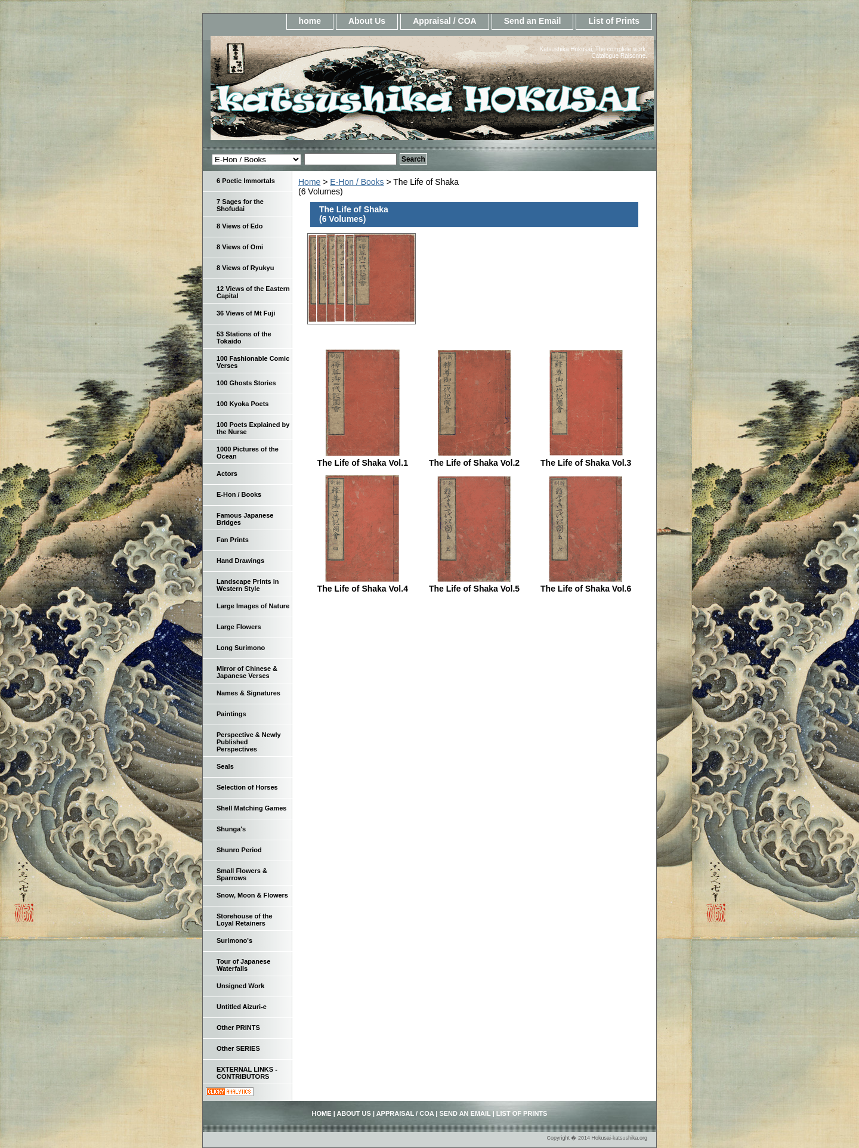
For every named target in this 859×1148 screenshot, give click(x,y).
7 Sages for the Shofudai (240, 205)
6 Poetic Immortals (246, 180)
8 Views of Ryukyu (245, 267)
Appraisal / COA (445, 21)
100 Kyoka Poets (242, 403)
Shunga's (231, 829)
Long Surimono (241, 647)
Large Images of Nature (253, 605)
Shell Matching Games (251, 808)
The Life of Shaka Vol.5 (474, 588)
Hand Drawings (240, 560)
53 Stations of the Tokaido (244, 337)
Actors (227, 473)
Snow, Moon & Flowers (252, 895)
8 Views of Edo (239, 226)
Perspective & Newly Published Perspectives (249, 742)
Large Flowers (239, 626)
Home (309, 182)
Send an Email (532, 21)
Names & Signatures (248, 693)
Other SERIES (238, 1048)
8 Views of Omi (240, 246)
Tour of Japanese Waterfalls (243, 965)
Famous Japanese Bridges (245, 519)
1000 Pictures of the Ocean (248, 452)
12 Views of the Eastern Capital (253, 292)
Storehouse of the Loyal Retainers (245, 919)
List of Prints (613, 21)
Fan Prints (233, 539)
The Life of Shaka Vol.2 (474, 463)
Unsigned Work (240, 985)
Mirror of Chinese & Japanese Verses (247, 672)
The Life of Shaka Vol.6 (585, 588)
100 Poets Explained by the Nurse (253, 428)
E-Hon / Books (357, 182)
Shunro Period (239, 849)
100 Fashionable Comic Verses (253, 362)
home (310, 21)
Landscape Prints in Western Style (248, 585)
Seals (225, 766)
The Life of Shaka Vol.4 (362, 588)
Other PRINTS (238, 1027)
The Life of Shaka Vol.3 (585, 463)
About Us (366, 21)
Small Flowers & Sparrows (242, 874)
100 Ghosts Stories (246, 382)
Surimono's (234, 940)
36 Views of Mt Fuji (246, 313)
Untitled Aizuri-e (242, 1006)
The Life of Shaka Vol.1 (362, 463)
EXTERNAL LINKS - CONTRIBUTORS (247, 1073)
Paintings (231, 713)
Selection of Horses (247, 787)
